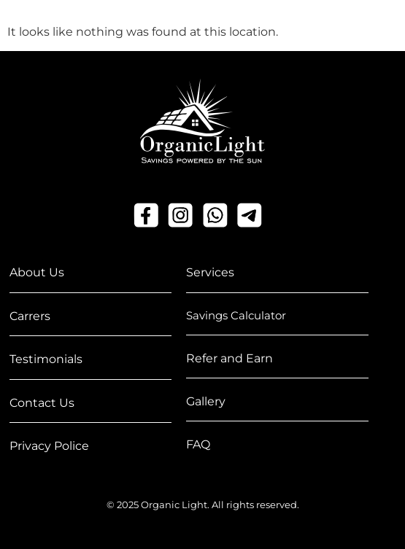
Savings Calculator (236, 315)
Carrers (29, 316)
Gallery (205, 401)
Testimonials (45, 359)
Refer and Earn (229, 358)
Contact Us (41, 403)
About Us (36, 272)
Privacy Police (49, 446)
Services (210, 272)
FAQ (198, 444)
